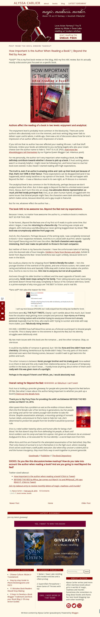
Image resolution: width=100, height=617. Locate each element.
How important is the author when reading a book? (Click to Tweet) (44, 476)
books (55, 3)
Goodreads (34, 455)
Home (50, 503)
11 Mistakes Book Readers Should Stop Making (20, 589)
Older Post (86, 503)
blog (63, 3)
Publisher (45, 455)
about (46, 3)
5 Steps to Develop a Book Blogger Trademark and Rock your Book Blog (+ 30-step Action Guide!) (20, 598)
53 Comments (44, 491)
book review (21, 493)
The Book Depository (61, 455)
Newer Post (14, 503)
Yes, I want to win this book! (50, 524)
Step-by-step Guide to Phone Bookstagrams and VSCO (18, 582)
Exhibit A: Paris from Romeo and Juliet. (63, 252)
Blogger (75, 613)
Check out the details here (27, 394)
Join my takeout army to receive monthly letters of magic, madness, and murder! (44, 486)
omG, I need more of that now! (50, 596)
